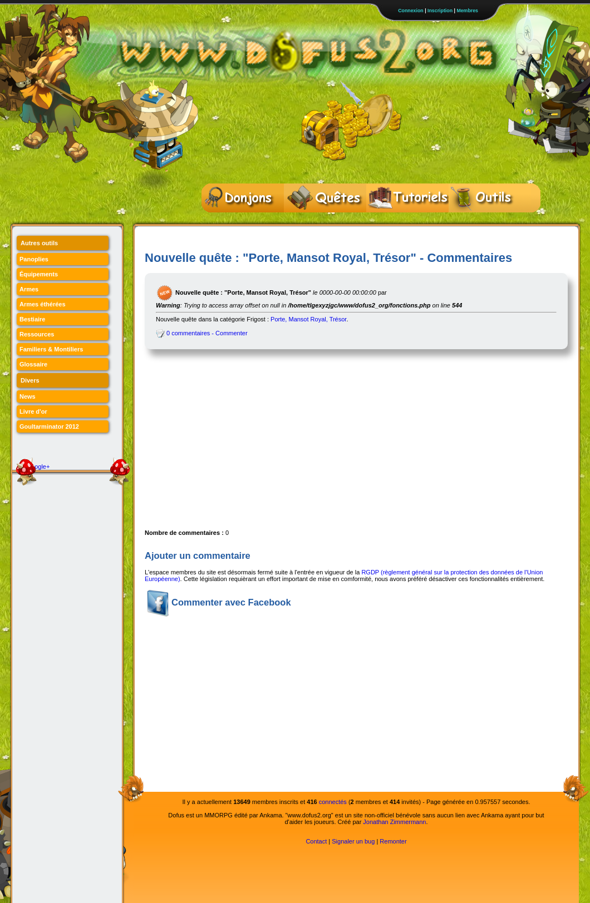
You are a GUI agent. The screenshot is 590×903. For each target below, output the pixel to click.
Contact (316, 841)
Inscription (440, 10)
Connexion (410, 10)
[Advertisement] (286, 444)
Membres (467, 10)
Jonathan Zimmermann (394, 821)
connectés (333, 801)
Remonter (393, 841)
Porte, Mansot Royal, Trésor (308, 319)
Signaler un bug (353, 841)
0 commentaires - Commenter (202, 333)
